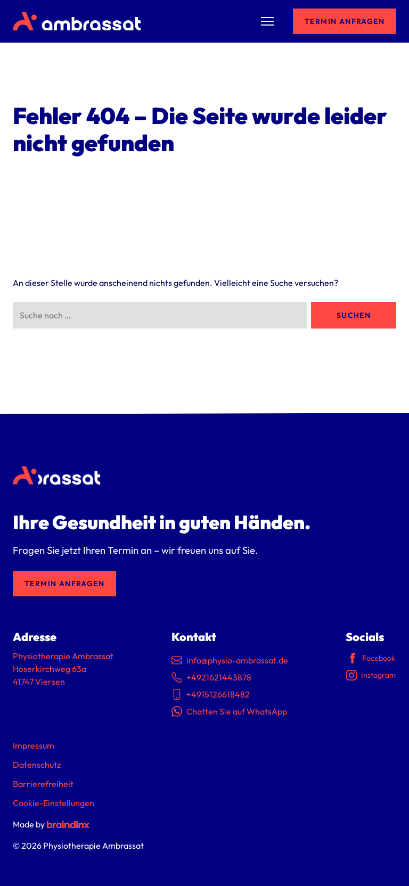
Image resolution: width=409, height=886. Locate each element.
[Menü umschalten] (267, 21)
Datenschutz (37, 764)
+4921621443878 (211, 677)
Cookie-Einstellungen (53, 803)
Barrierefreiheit (43, 783)
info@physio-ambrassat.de (229, 660)
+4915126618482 (210, 694)
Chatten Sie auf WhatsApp (229, 711)
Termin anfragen (345, 21)
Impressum (33, 745)
